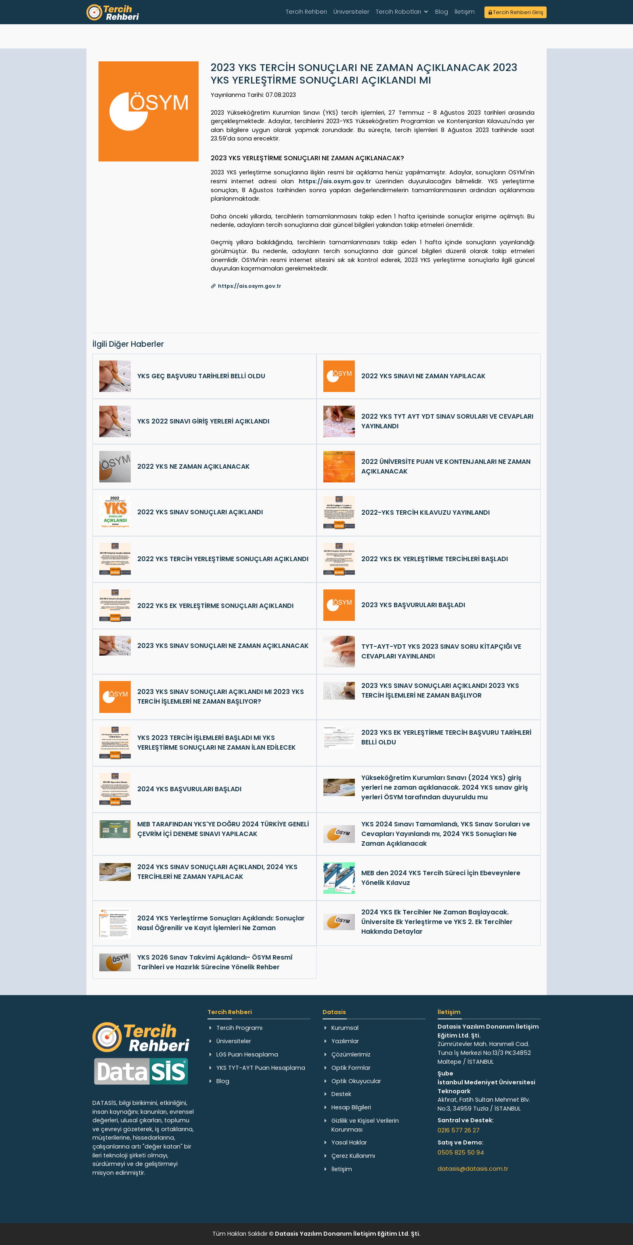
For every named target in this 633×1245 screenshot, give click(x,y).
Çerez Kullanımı (353, 1156)
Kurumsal (344, 1028)
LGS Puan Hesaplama (247, 1054)
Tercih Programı (239, 1028)
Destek (341, 1094)
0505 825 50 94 (461, 1153)
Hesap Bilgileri (351, 1107)
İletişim (465, 12)
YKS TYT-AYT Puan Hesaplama (260, 1068)
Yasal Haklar (349, 1142)
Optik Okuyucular (356, 1081)
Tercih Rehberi (306, 12)
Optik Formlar (351, 1068)
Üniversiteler (351, 12)
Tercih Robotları (398, 12)
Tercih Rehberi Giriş (515, 12)
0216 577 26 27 (459, 1130)
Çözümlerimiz (351, 1054)
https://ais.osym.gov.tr (335, 181)
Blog (441, 12)
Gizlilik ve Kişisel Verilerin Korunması (365, 1125)
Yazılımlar (345, 1041)
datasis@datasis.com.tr (473, 1169)
